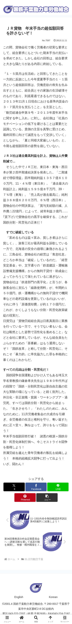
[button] (47, 497)
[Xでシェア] (14, 487)
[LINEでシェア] (58, 487)
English (18, 597)
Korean (53, 597)
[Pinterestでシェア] (25, 497)
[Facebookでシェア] (36, 487)
